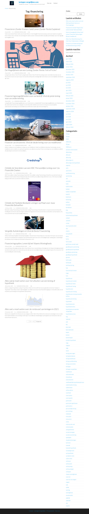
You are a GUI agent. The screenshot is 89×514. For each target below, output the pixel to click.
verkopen (68, 471)
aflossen (68, 155)
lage (67, 348)
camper (68, 218)
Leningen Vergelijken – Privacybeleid (44, 511)
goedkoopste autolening (72, 247)
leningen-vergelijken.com (29, 2)
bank (67, 184)
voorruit (68, 477)
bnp (67, 210)
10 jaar (68, 134)
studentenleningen (71, 440)
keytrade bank (69, 329)
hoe (67, 268)
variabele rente (70, 456)
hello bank (68, 260)
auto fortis (69, 170)
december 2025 (70, 69)
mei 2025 (68, 88)
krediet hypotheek (71, 340)
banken (68, 189)
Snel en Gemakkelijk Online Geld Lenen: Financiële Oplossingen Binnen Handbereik (74, 34)
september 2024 (70, 109)
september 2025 (70, 77)
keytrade (68, 327)
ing (67, 316)
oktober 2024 (69, 106)
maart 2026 (69, 61)
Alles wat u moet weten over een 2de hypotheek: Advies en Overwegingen (74, 23)
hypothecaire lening (71, 291)
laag (67, 343)
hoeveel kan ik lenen (71, 270)
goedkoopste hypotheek (72, 249)
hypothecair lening (71, 286)
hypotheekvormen (71, 314)
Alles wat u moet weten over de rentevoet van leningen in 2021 (32, 309)
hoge (67, 273)
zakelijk (68, 498)
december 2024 (70, 101)
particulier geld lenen (71, 403)
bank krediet (69, 186)
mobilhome (69, 371)
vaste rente (69, 458)
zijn (67, 503)
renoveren (69, 419)
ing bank (68, 319)
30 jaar (68, 144)
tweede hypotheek (71, 448)
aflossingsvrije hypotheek (73, 163)
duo (67, 228)
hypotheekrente (70, 304)
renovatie (68, 416)
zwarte (68, 506)
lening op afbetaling (71, 361)
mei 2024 (68, 119)
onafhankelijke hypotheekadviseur (75, 382)
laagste (68, 345)
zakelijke (68, 500)
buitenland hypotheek (72, 215)
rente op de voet (70, 424)
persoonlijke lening (71, 408)
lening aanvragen (70, 353)
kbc (67, 324)
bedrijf (68, 194)
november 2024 (70, 103)
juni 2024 (68, 116)
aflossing (68, 157)
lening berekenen (70, 356)
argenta (68, 165)
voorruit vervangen (71, 479)
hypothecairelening (71, 299)
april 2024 (68, 122)
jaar (67, 322)
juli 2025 (68, 82)
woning (68, 490)
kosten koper (69, 337)
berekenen (69, 207)
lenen (67, 350)
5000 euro (68, 147)
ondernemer (69, 387)
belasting (68, 199)
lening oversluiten (71, 364)
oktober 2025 (69, 74)
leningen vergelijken (71, 369)
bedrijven (68, 197)
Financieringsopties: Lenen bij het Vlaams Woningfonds (28, 243)
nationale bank (70, 374)
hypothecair (69, 278)
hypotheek (69, 301)
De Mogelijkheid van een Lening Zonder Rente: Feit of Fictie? (31, 70)
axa (67, 178)
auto (67, 168)
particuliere (69, 406)
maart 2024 (69, 124)
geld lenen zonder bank (72, 244)
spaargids (68, 437)
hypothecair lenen (71, 283)
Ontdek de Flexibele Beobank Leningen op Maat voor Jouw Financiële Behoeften (30, 204)
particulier (69, 400)
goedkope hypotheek (71, 255)
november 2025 (70, 72)
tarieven (68, 442)
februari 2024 (69, 127)
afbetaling (68, 152)
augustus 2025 (70, 80)
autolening (69, 176)
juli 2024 (68, 114)
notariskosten (69, 379)
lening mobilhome (70, 358)
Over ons (49, 3)
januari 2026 (69, 67)
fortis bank (69, 241)
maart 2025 (69, 93)
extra (67, 236)
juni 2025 (68, 85)
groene (68, 257)
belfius (68, 202)
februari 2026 (69, 64)
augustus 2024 (70, 111)
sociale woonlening (71, 435)
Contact (55, 3)
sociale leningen (70, 432)
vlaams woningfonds (71, 474)
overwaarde (69, 398)
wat (67, 485)
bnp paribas (69, 212)
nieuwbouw (69, 377)
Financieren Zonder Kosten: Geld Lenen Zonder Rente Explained (32, 29)
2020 (67, 139)
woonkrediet (69, 495)
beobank (68, 205)
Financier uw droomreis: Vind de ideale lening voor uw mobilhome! (33, 142)
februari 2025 (69, 95)
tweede (68, 445)
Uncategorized (70, 450)
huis (67, 276)
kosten (67, 335)
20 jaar (68, 136)
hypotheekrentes (70, 306)
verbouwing (69, 466)
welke (67, 487)
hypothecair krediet (71, 281)
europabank (69, 233)
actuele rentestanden (71, 149)
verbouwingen (70, 469)
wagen (67, 482)
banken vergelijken (71, 191)
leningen (68, 366)
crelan (67, 223)
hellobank (68, 262)
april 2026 (68, 59)
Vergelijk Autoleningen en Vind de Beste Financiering (27, 231)
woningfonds (69, 492)
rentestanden (69, 427)
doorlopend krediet (71, 226)
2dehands (68, 141)
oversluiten (69, 395)
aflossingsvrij (69, 160)
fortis (67, 239)
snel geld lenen (70, 429)
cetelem (68, 220)
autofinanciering (70, 173)
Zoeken (68, 11)
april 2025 (68, 90)
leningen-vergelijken (20, 32)
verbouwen (69, 463)
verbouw (68, 461)
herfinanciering (70, 265)
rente (67, 421)
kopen (67, 332)
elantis (68, 231)
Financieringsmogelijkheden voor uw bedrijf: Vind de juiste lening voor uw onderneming (32, 97)
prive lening (69, 411)
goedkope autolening (71, 252)
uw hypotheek (69, 453)
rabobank (68, 414)
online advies (69, 390)
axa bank (68, 181)
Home (6, 8)
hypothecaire (69, 289)
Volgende (38, 321)
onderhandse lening (71, 385)
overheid (68, 393)
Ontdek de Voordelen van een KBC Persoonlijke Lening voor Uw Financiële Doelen (32, 169)
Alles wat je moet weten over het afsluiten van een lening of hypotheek (30, 282)
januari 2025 (69, 98)
